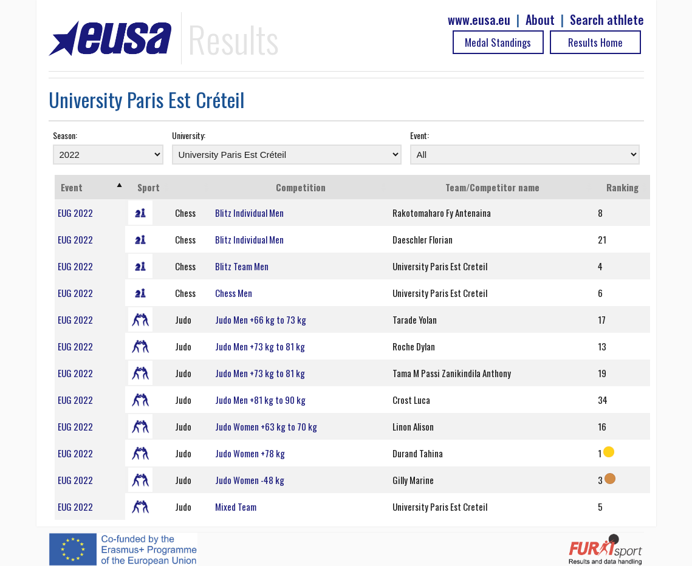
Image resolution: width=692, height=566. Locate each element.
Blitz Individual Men (249, 212)
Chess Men (233, 292)
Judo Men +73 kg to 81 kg (260, 346)
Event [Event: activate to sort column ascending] (72, 187)
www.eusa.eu (479, 19)
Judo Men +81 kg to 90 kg (260, 399)
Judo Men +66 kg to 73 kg (260, 319)
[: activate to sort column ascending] (192, 187)
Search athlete (607, 19)
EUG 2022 (75, 212)
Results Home (595, 42)
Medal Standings (498, 42)
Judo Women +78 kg (250, 453)
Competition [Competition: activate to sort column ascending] (301, 187)
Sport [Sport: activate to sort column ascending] (148, 187)
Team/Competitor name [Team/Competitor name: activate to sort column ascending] (492, 187)
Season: (65, 135)
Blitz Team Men (242, 266)
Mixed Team (235, 506)
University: (188, 135)
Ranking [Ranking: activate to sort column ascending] (622, 187)
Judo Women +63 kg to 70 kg (266, 426)
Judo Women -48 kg (249, 479)
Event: (419, 135)
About (540, 19)
